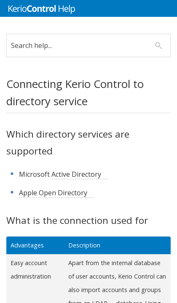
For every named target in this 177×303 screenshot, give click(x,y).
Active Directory (82, 174)
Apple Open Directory (59, 192)
